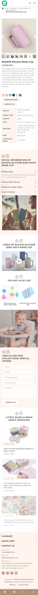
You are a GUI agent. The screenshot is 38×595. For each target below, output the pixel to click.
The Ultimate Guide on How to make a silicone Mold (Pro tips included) (17, 486)
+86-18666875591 (8, 552)
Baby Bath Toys (11, 10)
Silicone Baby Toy (24, 8)
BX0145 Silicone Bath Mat (28, 305)
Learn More (9, 455)
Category (13, 8)
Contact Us (8, 546)
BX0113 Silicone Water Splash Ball (10, 305)
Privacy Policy (24, 584)
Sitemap (12, 584)
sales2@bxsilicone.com (10, 558)
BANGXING (5, 177)
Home (6, 8)
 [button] (36, 36)
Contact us (9, 104)
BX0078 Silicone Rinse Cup (16, 12)
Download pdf (11, 100)
